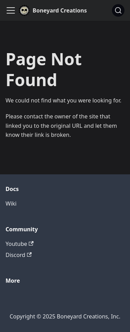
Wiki (11, 203)
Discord (19, 255)
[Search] (118, 10)
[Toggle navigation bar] (11, 10)
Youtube (20, 244)
